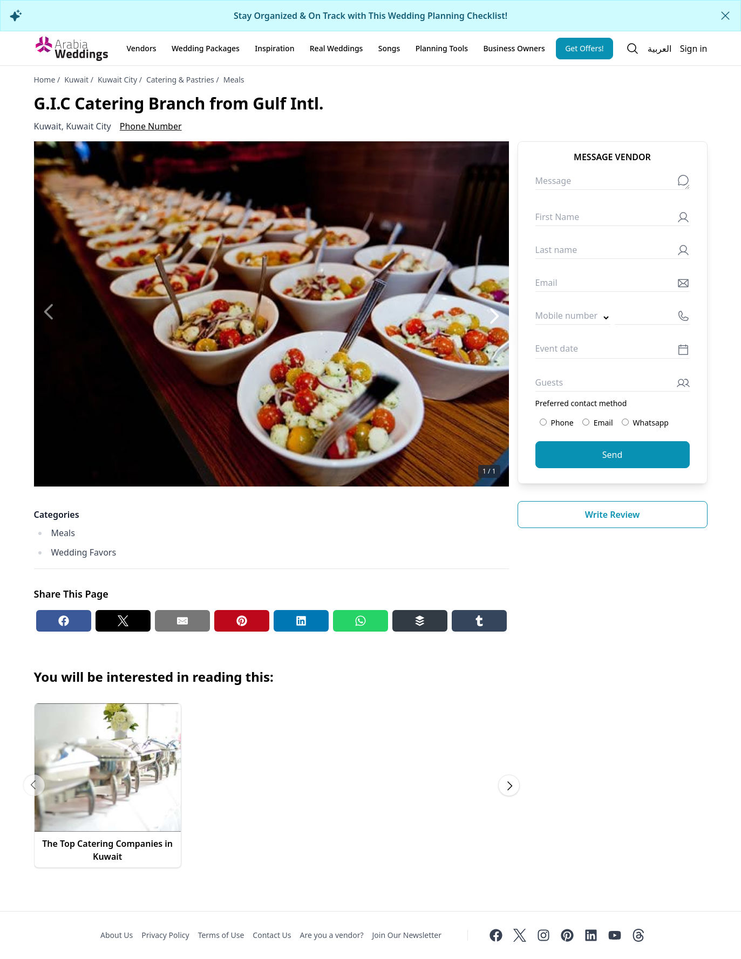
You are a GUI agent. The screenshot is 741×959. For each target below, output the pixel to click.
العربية (659, 48)
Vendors (142, 48)
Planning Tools (442, 48)
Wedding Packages (206, 48)
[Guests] (612, 385)
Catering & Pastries (180, 79)
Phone (557, 422)
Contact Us (272, 935)
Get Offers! (584, 48)
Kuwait (76, 79)
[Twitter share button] (123, 621)
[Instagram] (543, 935)
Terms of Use (221, 935)
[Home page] (72, 48)
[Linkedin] (590, 935)
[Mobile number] (652, 318)
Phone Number (151, 126)
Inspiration (274, 48)
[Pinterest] (567, 935)
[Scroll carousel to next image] (509, 785)
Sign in (694, 48)
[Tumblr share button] (479, 621)
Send (612, 455)
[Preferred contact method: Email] (585, 422)
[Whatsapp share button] (360, 621)
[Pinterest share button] (241, 621)
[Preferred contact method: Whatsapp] (625, 422)
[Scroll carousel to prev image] (34, 785)
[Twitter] (519, 935)
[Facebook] (496, 935)
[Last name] (612, 252)
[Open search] (632, 48)
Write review (612, 514)
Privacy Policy (165, 935)
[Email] (612, 285)
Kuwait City (117, 79)
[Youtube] (614, 935)
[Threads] (638, 935)
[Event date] (612, 351)
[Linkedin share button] (301, 621)
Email (597, 422)
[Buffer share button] (419, 621)
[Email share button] (182, 621)
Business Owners (514, 48)
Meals (233, 79)
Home (45, 79)
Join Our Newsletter (406, 935)
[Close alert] (725, 16)
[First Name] (612, 219)
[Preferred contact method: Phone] (543, 422)
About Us (116, 935)
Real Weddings (336, 48)
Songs (389, 48)
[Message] (612, 183)
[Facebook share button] (63, 621)
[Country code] (572, 318)
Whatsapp (645, 422)
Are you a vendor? (332, 935)
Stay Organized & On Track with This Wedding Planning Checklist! (370, 16)
